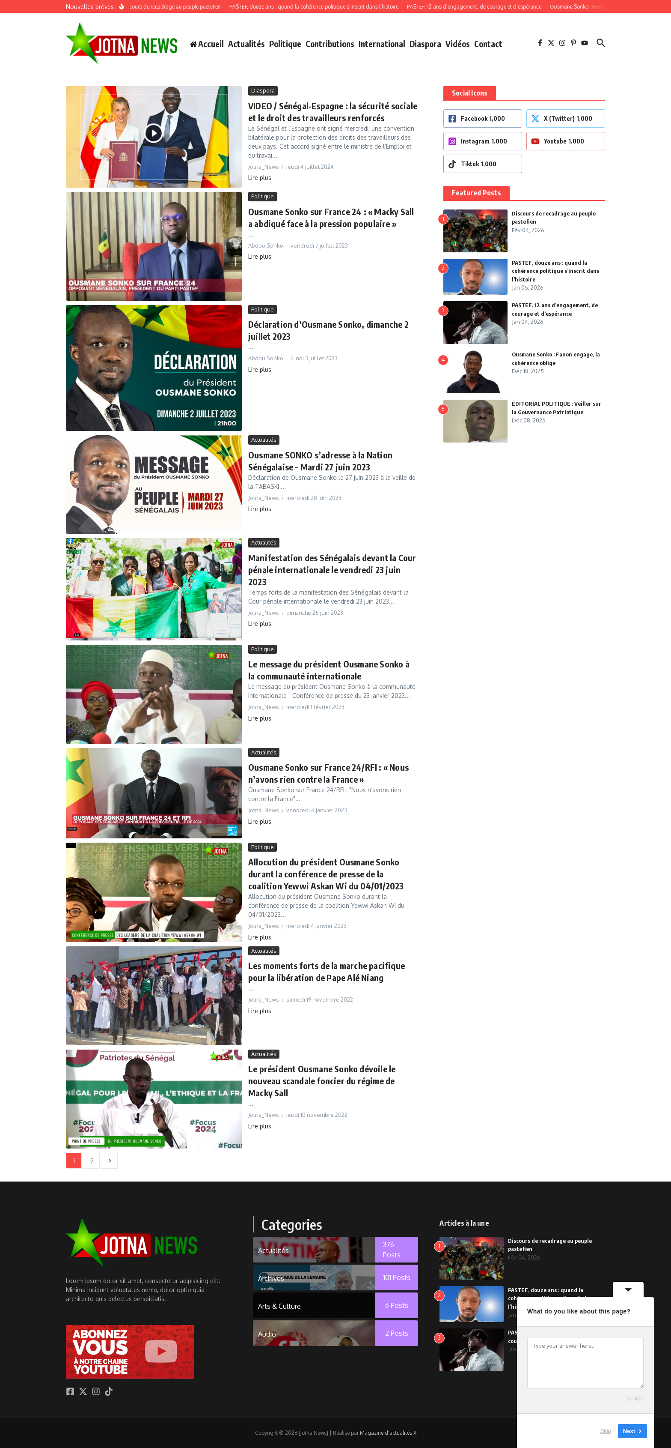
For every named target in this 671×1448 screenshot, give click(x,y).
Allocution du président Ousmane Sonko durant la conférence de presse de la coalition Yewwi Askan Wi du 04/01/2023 (326, 873)
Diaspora (425, 44)
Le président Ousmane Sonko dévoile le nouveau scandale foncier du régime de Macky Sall (321, 1080)
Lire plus (259, 177)
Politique (285, 44)
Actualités (246, 44)
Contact (488, 44)
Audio (267, 1334)
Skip (605, 1430)
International (382, 44)
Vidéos (457, 44)
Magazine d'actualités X (388, 1433)
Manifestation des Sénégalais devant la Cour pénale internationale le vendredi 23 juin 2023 (332, 569)
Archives (271, 1278)
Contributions (330, 44)
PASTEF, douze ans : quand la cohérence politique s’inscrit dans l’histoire (555, 271)
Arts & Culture (279, 1306)
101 (396, 1277)
